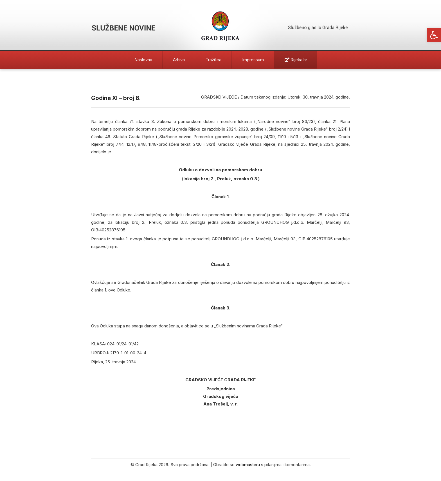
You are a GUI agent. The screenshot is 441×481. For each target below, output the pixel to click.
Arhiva (179, 59)
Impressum (253, 59)
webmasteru (248, 464)
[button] (434, 35)
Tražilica (213, 59)
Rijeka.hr (296, 59)
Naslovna (143, 59)
